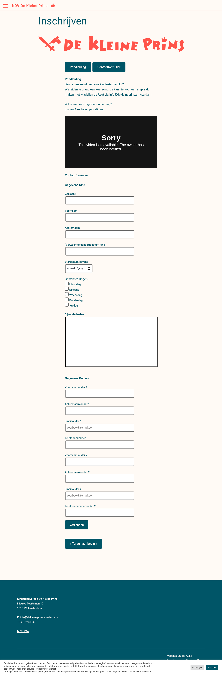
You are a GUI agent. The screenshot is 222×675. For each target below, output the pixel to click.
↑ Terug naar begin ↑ (83, 543)
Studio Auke (185, 655)
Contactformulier (108, 67)
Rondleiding (78, 67)
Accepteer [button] (211, 667)
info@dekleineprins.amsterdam (130, 94)
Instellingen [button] (197, 667)
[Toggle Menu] (5, 5)
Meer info (23, 631)
